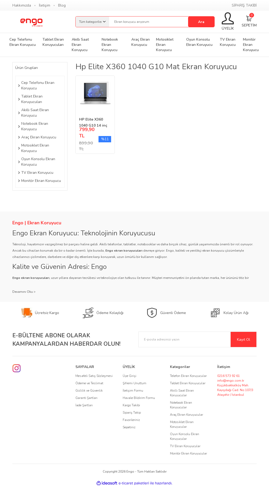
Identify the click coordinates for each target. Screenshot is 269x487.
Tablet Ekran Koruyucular (187, 383)
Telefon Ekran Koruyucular (188, 376)
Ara (201, 21)
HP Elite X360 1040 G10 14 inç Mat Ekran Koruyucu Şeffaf (93, 122)
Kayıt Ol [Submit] (243, 339)
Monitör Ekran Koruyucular (188, 453)
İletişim (44, 5)
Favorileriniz (131, 420)
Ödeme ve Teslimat (89, 383)
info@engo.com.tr (230, 380)
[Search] (161, 22)
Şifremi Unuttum (134, 383)
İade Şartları (84, 405)
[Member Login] (228, 21)
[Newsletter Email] (197, 339)
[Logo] (31, 21)
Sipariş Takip (132, 412)
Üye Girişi (129, 376)
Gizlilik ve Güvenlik (89, 390)
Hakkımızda (21, 5)
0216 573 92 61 (228, 376)
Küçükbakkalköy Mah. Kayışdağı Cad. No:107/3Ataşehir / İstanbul (235, 390)
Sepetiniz (129, 427)
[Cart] (249, 22)
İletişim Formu (133, 390)
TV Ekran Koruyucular (185, 446)
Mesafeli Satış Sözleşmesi (94, 376)
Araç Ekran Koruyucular (186, 415)
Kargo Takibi (131, 405)
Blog (62, 5)
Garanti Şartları (86, 398)
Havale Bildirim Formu (139, 398)
